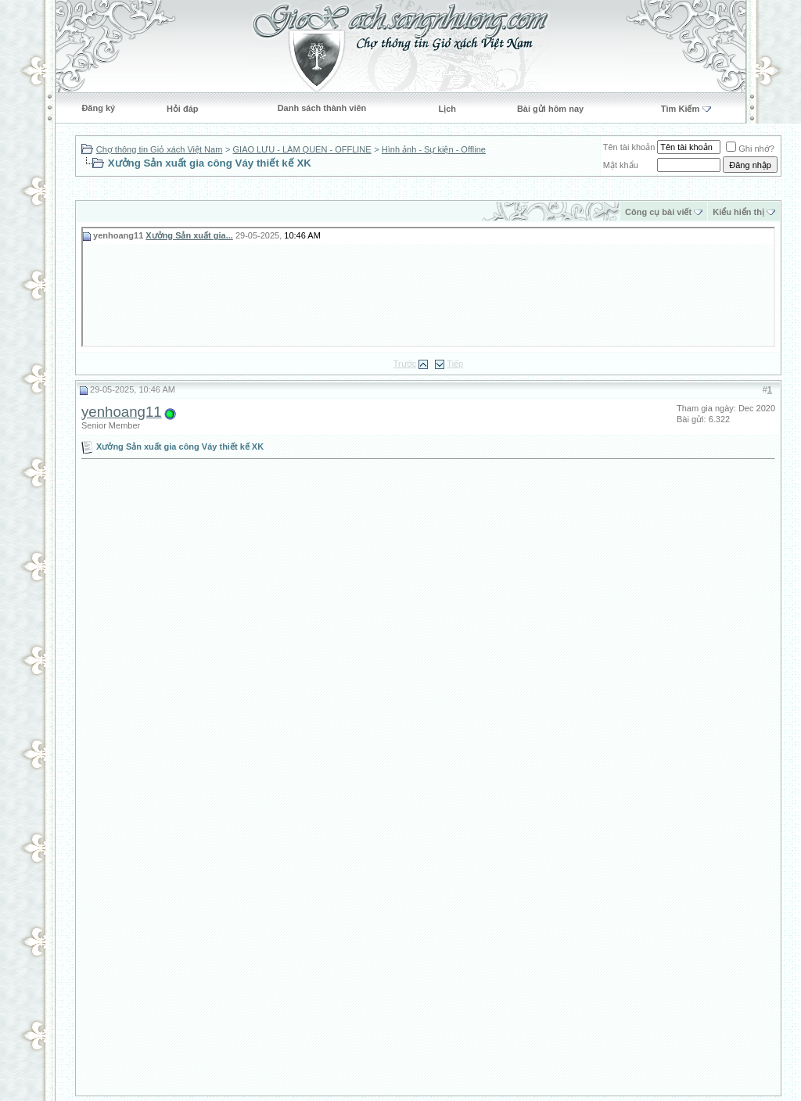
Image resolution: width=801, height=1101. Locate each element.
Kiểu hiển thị (738, 212)
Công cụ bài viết (658, 212)
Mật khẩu (620, 165)
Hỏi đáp (183, 108)
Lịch (447, 108)
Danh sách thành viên (322, 108)
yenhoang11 (121, 411)
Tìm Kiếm (680, 108)
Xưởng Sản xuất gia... (189, 235)
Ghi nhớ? (750, 148)
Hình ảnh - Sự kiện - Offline (434, 149)
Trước (404, 363)
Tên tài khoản (629, 147)
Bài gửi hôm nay (550, 108)
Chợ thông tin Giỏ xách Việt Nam (159, 149)
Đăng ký (98, 108)
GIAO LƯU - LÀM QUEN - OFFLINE (302, 149)
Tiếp (455, 363)
